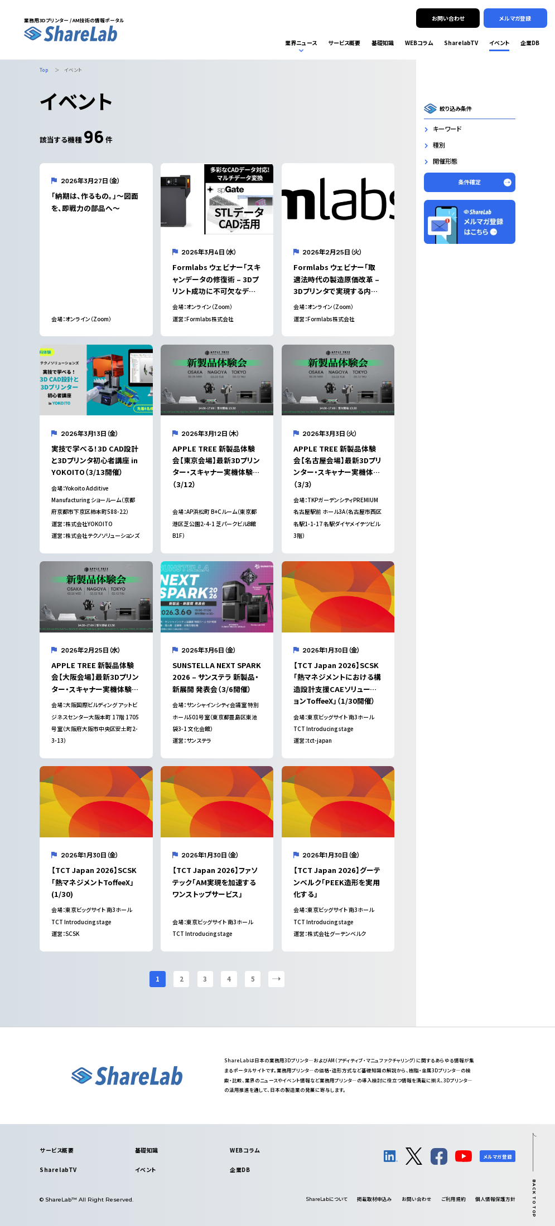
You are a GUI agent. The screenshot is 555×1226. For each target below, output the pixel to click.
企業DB (240, 1169)
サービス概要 (57, 1150)
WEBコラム (245, 1150)
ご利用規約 (453, 1198)
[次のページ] (276, 979)
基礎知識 (146, 1150)
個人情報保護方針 (495, 1198)
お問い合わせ (417, 1198)
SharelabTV (58, 1169)
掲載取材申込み (374, 1198)
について (327, 1198)
